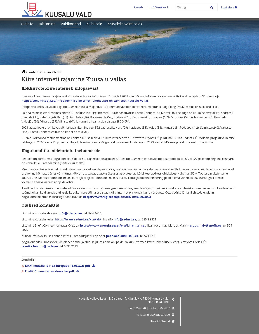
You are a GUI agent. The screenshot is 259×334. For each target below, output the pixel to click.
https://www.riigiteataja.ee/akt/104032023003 (117, 197)
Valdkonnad (71, 23)
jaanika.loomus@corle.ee (40, 246)
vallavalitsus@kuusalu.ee (153, 315)
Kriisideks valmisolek (124, 23)
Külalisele (94, 23)
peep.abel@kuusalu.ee (122, 236)
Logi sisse (229, 7)
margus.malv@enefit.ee (204, 225)
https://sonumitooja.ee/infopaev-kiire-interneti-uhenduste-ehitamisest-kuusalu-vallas (85, 101)
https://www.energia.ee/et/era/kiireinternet (113, 225)
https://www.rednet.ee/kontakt (78, 219)
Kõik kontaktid (160, 321)
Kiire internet (54, 72)
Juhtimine (47, 23)
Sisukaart (161, 7)
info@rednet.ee (125, 219)
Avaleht (139, 7)
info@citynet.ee (70, 213)
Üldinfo (27, 23)
